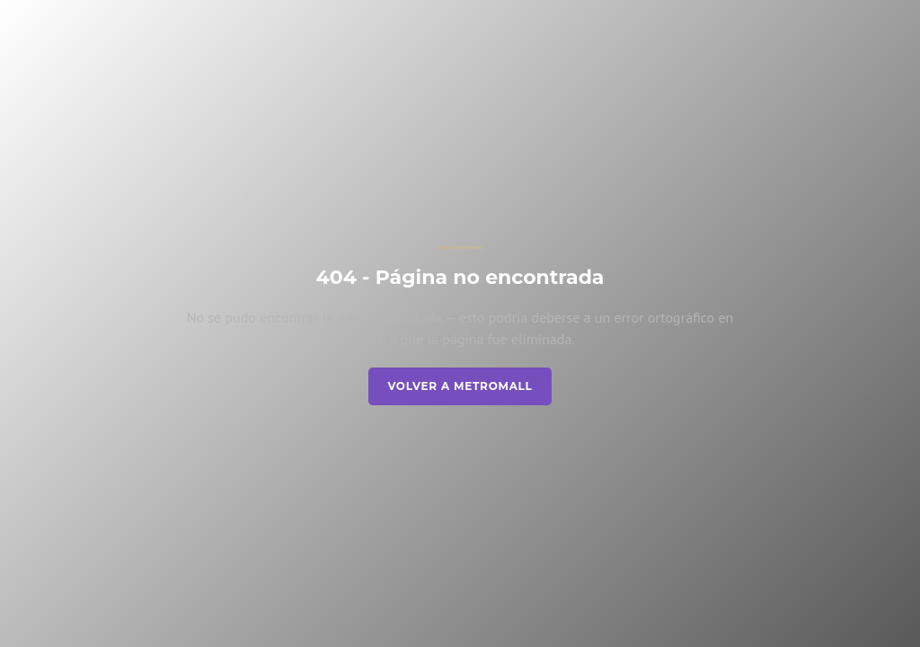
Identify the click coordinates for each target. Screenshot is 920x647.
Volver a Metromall (459, 386)
